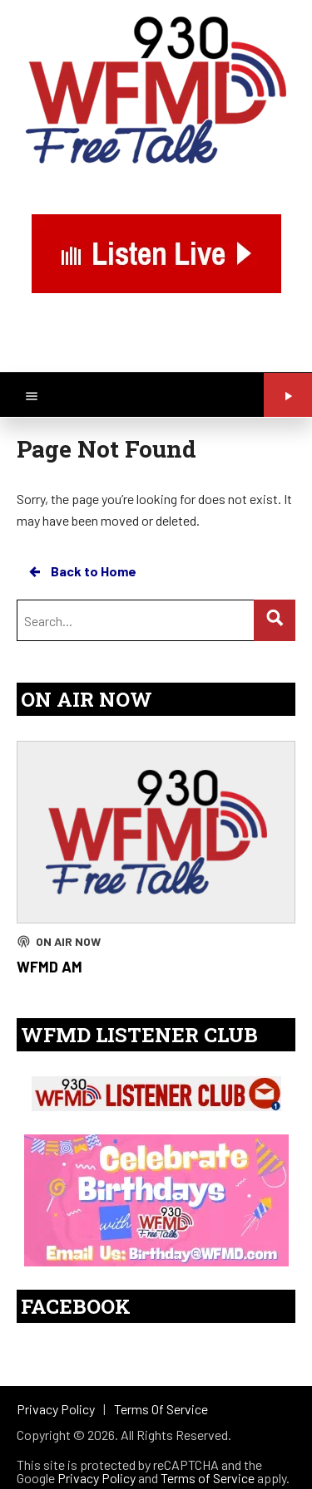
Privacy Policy (96, 1478)
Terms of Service (208, 1478)
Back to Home (81, 571)
